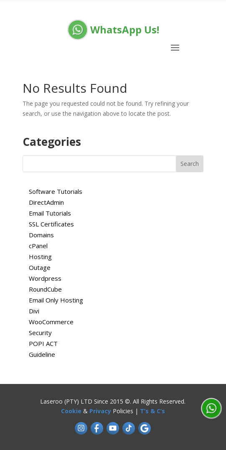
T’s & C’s (152, 411)
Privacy (100, 411)
